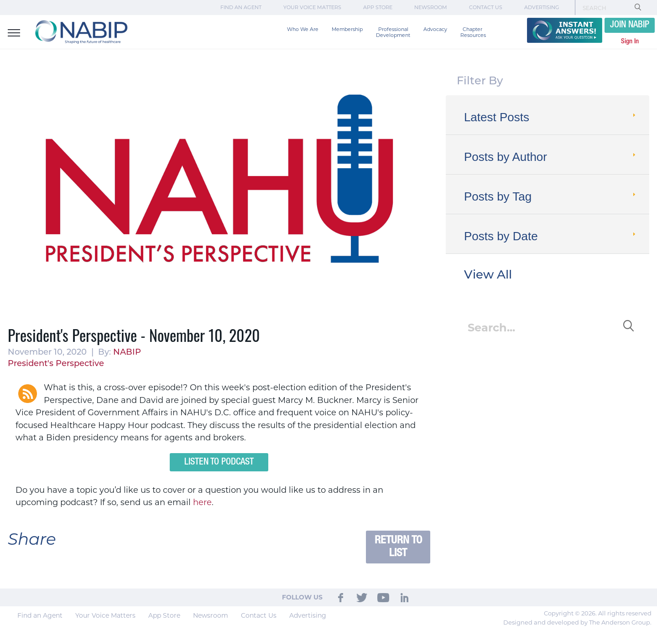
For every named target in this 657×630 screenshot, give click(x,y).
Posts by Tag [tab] (550, 196)
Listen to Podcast (219, 462)
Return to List (398, 547)
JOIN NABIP (629, 25)
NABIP (127, 352)
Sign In (630, 41)
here (202, 502)
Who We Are (302, 29)
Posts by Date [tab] (550, 236)
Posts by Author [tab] (550, 157)
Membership (347, 29)
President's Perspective (56, 364)
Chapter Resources (473, 32)
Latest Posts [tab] (550, 117)
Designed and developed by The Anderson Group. (577, 622)
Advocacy (435, 29)
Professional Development (393, 32)
